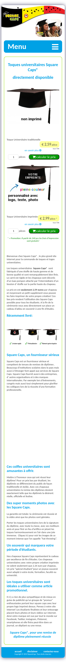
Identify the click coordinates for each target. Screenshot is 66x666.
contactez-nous (51, 651)
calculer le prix (44, 157)
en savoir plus (33, 150)
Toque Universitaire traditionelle (23, 139)
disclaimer (32, 651)
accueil (18, 651)
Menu (35, 46)
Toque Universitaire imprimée (22, 216)
